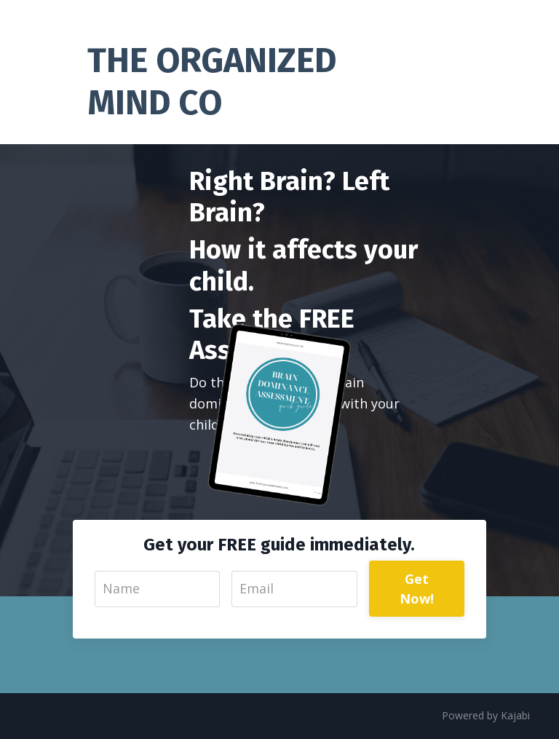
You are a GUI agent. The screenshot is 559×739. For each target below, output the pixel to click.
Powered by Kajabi (486, 715)
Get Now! (417, 588)
